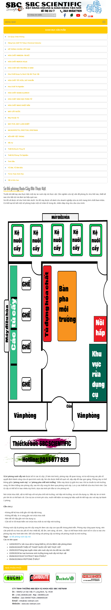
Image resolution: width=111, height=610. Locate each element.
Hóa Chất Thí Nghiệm (16, 86)
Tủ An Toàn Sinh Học (16, 174)
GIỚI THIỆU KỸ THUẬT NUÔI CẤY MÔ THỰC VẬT (35, 547)
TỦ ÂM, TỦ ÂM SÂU (15, 168)
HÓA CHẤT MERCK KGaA (17, 62)
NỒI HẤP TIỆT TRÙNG (16, 136)
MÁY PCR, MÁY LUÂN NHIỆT (18, 124)
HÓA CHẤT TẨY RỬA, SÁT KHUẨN (21, 80)
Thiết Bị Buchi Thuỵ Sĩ (16, 149)
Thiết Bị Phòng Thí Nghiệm (18, 155)
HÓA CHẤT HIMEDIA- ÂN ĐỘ (18, 55)
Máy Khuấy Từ (13, 118)
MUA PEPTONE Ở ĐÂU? (24, 559)
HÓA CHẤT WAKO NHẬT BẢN (19, 105)
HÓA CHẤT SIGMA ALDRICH (18, 93)
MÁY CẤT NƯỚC (14, 111)
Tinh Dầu (11, 161)
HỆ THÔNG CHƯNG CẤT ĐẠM (19, 49)
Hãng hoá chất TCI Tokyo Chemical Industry (24, 43)
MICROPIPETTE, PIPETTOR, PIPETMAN (23, 130)
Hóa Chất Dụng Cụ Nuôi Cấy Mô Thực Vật (23, 74)
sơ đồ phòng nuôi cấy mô (20, 537)
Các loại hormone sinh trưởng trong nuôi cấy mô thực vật (37, 553)
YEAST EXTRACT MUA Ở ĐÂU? (27, 556)
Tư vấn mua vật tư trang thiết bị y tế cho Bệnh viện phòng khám (40, 544)
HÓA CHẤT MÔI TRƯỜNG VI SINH (21, 68)
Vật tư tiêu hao (13, 180)
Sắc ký (10, 143)
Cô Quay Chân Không (16, 37)
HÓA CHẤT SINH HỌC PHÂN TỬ (20, 99)
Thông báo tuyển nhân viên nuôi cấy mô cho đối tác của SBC (39, 550)
